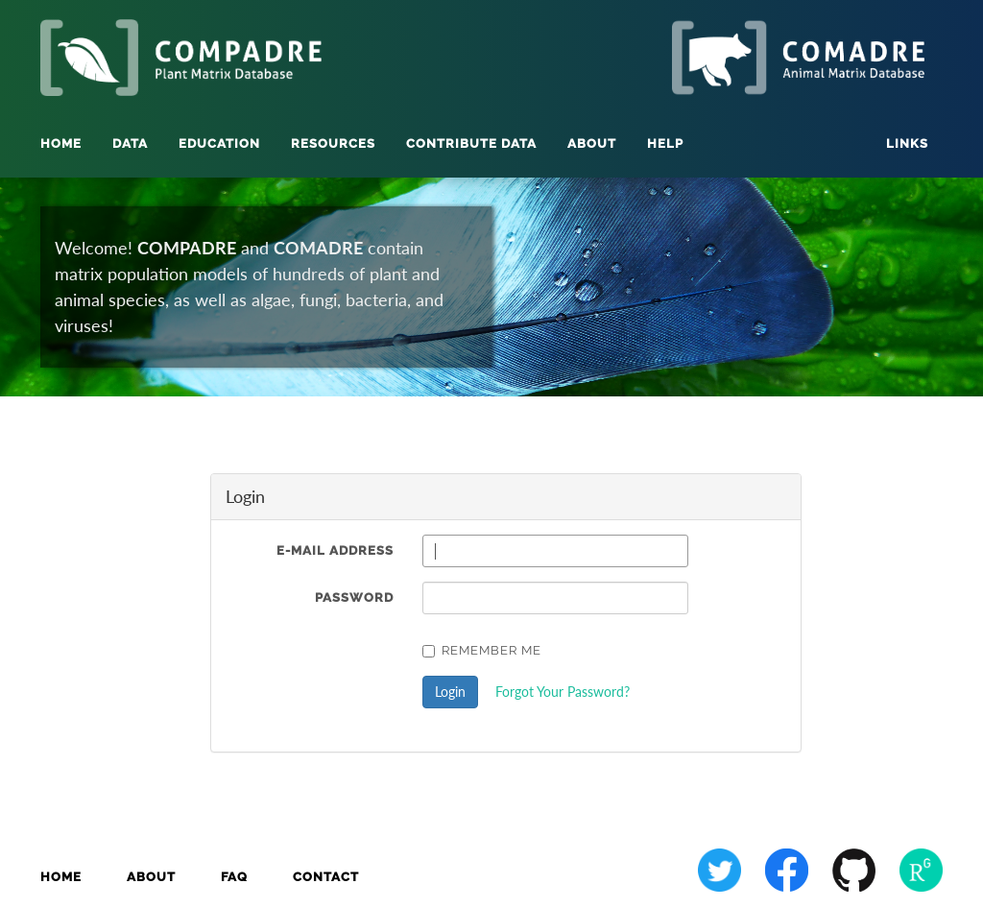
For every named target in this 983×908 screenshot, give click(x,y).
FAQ (234, 877)
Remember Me (481, 650)
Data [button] (130, 143)
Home (61, 143)
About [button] (591, 143)
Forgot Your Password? (562, 691)
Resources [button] (333, 143)
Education (219, 143)
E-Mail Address (335, 550)
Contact (326, 877)
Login (450, 691)
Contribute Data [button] (471, 143)
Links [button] (907, 143)
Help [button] (665, 143)
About (151, 877)
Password (354, 597)
